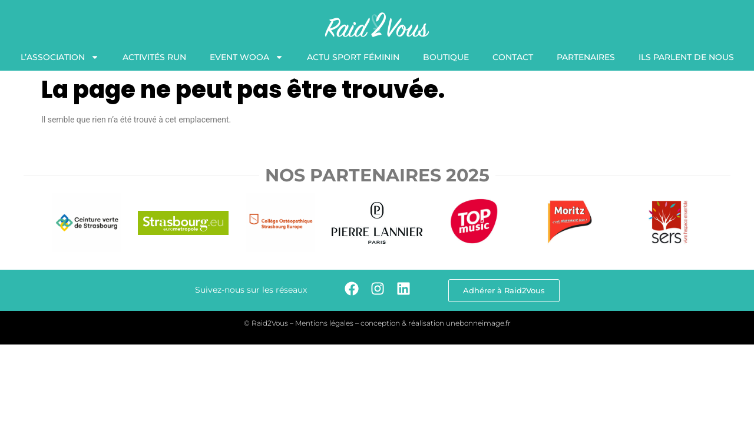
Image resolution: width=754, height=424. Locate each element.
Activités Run (154, 57)
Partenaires (586, 57)
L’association (60, 57)
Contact (512, 57)
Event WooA (246, 57)
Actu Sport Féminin (353, 57)
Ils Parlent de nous (686, 57)
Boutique (446, 57)
